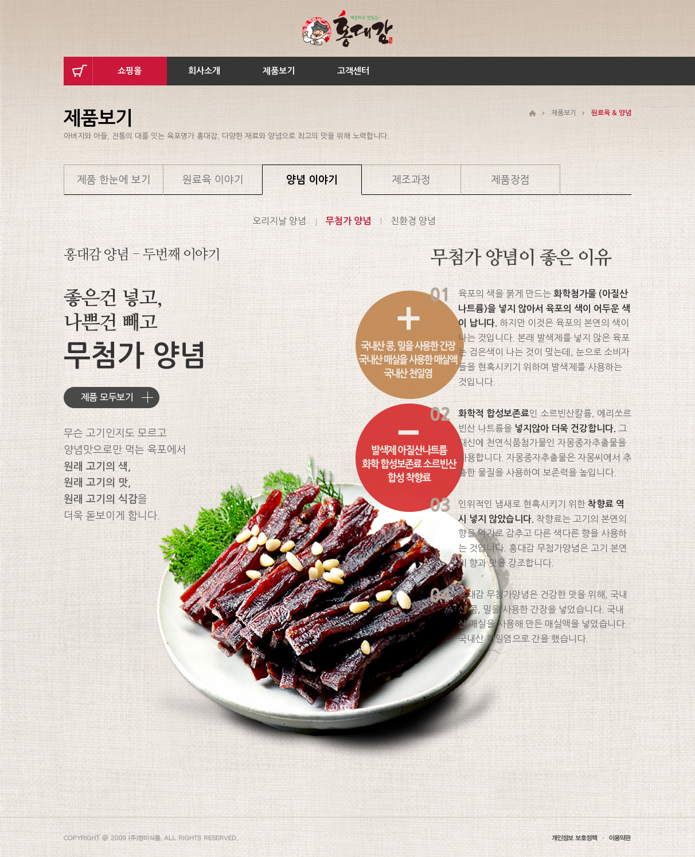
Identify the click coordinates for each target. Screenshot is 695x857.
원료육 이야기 (213, 180)
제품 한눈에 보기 (114, 180)
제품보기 (279, 70)
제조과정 (411, 180)
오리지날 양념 (279, 220)
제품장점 (510, 180)
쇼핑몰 (130, 70)
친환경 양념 (413, 220)
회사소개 (204, 70)
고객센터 (353, 70)
